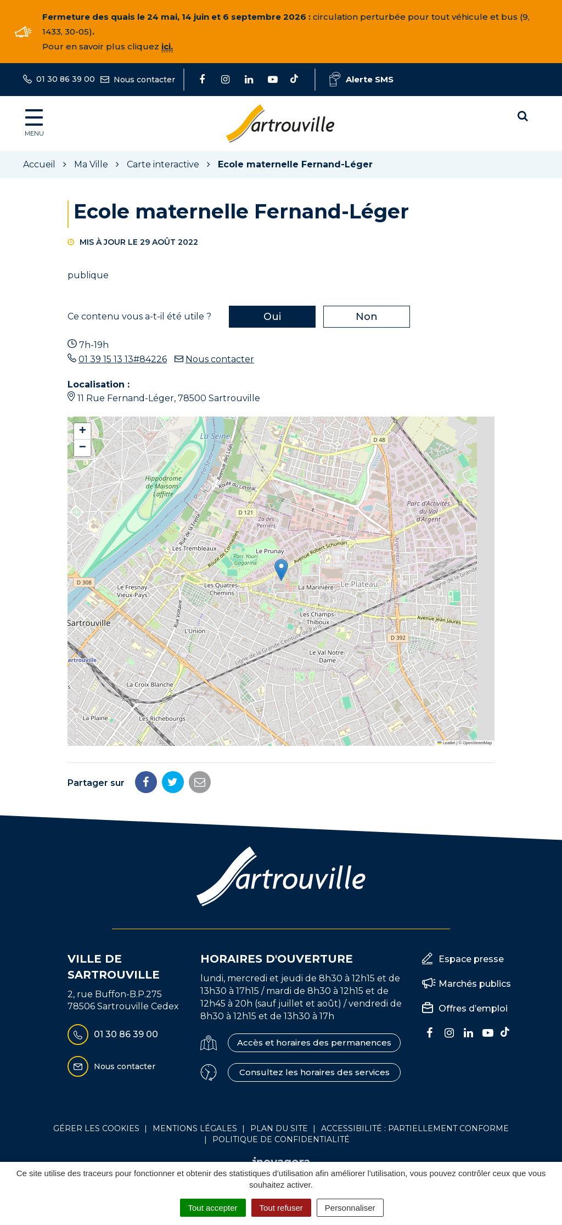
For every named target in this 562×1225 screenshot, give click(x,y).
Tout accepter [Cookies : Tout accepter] (213, 1207)
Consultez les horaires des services (314, 1072)
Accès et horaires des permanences (314, 1042)
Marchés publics (475, 984)
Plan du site (279, 1128)
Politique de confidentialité (281, 1139)
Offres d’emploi (473, 1008)
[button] (281, 570)
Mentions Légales (195, 1128)
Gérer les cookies (96, 1128)
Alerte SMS (361, 79)
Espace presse (471, 959)
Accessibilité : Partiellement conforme (415, 1128)
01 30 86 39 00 (113, 1034)
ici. (167, 46)
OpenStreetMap (477, 742)
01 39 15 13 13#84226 (122, 359)
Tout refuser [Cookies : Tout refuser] (281, 1207)
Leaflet (446, 742)
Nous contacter (220, 359)
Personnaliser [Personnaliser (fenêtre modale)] (350, 1207)
